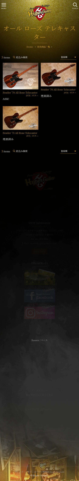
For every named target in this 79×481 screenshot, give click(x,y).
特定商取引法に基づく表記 (39, 394)
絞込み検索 (21, 57)
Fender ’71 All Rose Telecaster (20, 132)
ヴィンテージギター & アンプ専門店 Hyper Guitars (39, 471)
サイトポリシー (39, 390)
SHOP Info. (39, 251)
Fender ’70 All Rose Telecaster (20, 92)
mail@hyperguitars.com (43, 243)
